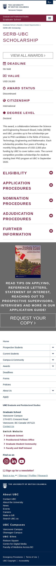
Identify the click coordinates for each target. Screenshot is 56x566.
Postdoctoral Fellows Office (20, 440)
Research (43, 475)
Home (6, 341)
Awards (20, 25)
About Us (7, 390)
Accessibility (24, 561)
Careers (7, 512)
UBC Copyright (9, 561)
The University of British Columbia (20, 6)
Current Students (11, 353)
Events (6, 508)
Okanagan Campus (12, 532)
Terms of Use (31, 557)
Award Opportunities (31, 25)
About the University (13, 502)
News (6, 505)
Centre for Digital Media (15, 544)
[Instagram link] (6, 461)
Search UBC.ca (10, 518)
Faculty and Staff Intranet (19, 448)
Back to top (10, 475)
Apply (6, 397)
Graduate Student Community (21, 444)
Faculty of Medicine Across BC (18, 547)
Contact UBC (9, 499)
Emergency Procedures (13, 557)
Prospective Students (13, 347)
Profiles (32, 475)
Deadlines (8, 372)
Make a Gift (8, 515)
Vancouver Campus (13, 529)
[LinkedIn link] (13, 461)
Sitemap (23, 475)
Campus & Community (13, 360)
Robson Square (11, 540)
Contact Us (8, 426)
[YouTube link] (21, 461)
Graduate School (9, 25)
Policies (7, 384)
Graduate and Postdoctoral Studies (28, 406)
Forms (6, 378)
